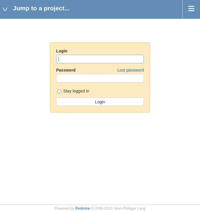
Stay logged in (73, 91)
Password (100, 70)
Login (61, 51)
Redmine (82, 208)
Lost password (130, 70)
